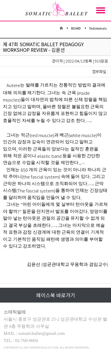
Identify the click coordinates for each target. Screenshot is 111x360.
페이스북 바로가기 (55, 295)
